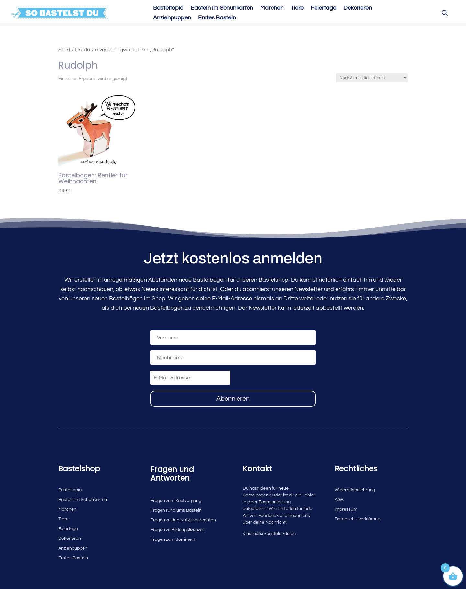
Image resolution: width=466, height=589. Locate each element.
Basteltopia (168, 8)
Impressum (346, 509)
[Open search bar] (444, 13)
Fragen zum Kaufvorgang (175, 500)
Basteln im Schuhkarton (222, 8)
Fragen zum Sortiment (173, 539)
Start (64, 49)
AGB (339, 499)
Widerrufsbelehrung (355, 490)
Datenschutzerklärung (357, 519)
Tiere (297, 8)
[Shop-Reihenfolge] (372, 77)
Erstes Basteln (217, 18)
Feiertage (323, 8)
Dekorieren (357, 8)
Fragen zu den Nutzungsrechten (183, 520)
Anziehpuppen (172, 18)
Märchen (271, 8)
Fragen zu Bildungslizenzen (177, 530)
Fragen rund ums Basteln (176, 510)
